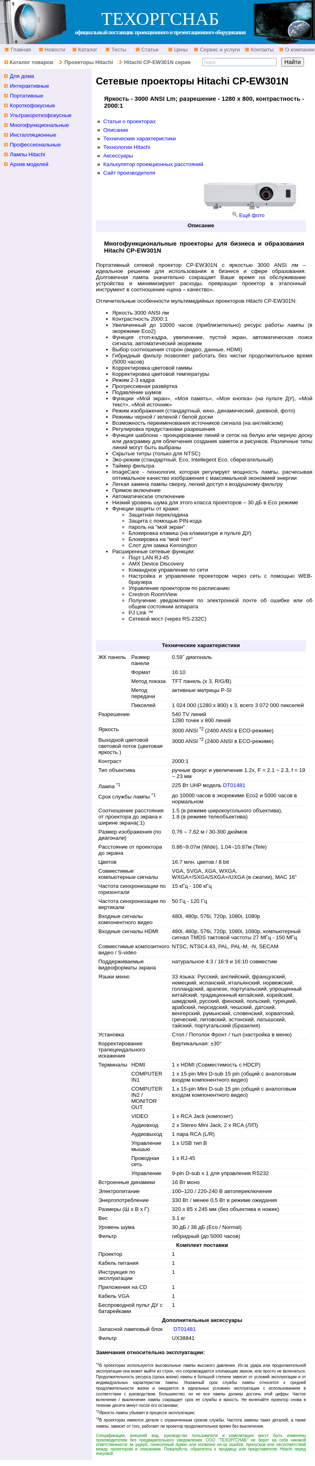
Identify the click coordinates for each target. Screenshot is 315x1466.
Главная (20, 50)
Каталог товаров (31, 62)
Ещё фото (251, 215)
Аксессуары (118, 156)
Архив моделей (29, 164)
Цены (180, 50)
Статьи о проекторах (129, 121)
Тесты (118, 50)
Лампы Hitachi (27, 154)
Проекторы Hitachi (88, 62)
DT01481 (234, 785)
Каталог (87, 50)
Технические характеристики (139, 138)
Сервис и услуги (219, 50)
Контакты (261, 50)
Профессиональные (35, 145)
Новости (54, 50)
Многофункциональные (39, 125)
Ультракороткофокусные (41, 115)
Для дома (22, 76)
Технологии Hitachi (126, 147)
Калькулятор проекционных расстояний (153, 164)
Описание (115, 130)
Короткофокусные (32, 105)
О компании (299, 50)
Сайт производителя (129, 173)
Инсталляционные (33, 135)
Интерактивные (29, 86)
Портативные (26, 96)
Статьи (149, 50)
